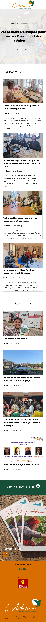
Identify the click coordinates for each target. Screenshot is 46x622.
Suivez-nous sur (23, 487)
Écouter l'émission (23, 49)
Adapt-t (25, 617)
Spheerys (18, 618)
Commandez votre (16, 550)
